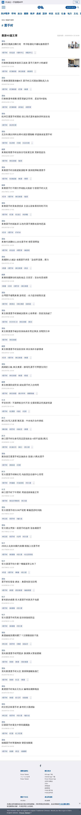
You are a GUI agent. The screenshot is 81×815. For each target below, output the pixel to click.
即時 (13, 13)
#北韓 (24, 411)
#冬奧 (19, 143)
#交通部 (12, 411)
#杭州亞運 (12, 125)
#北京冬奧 (26, 143)
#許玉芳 (18, 697)
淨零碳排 (47, 786)
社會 (63, 13)
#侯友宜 (19, 429)
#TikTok (18, 232)
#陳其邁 (4, 429)
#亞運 (11, 214)
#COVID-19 (13, 322)
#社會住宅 (12, 447)
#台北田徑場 (28, 554)
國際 (26, 13)
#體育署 (28, 107)
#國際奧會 (30, 393)
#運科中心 (20, 52)
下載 (76, 2)
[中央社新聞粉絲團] (40, 766)
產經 (38, 13)
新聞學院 (47, 788)
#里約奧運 (18, 590)
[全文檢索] (78, 7)
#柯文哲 (4, 519)
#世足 (17, 751)
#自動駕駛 (12, 179)
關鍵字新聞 (10, 20)
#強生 (19, 411)
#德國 (11, 751)
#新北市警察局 (14, 501)
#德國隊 (23, 751)
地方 (70, 13)
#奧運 (26, 358)
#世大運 (27, 447)
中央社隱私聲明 (64, 804)
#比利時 (12, 143)
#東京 (30, 322)
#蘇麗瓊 (12, 554)
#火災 (17, 680)
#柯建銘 (12, 483)
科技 (51, 13)
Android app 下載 (50, 777)
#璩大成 (19, 519)
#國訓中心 (29, 52)
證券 (45, 13)
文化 (76, 13)
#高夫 (26, 268)
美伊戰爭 (5, 13)
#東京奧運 (21, 71)
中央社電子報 (49, 790)
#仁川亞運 (18, 733)
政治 (20, 13)
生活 (57, 13)
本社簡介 (23, 800)
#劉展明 (30, 71)
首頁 (3, 20)
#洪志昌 (12, 52)
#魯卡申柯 (21, 393)
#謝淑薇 (25, 697)
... (35, 52)
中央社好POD (49, 792)
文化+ (46, 783)
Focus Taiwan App (50, 779)
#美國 (4, 268)
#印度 (4, 572)
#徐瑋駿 (25, 214)
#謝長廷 (28, 304)
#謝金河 (25, 644)
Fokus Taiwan (24, 779)
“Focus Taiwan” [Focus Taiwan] (25, 813)
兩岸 (32, 13)
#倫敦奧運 (27, 590)
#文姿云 (18, 214)
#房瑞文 (21, 107)
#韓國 (4, 286)
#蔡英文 (12, 304)
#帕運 (26, 89)
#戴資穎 (27, 250)
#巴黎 (20, 89)
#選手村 (4, 52)
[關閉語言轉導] (79, 810)
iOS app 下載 (49, 774)
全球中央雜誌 (49, 781)
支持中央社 (71, 7)
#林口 (20, 447)
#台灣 (19, 536)
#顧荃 (20, 161)
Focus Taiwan (24, 774)
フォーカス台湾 (25, 777)
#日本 (4, 196)
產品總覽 (47, 800)
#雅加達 (12, 465)
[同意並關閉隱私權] (79, 804)
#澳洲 (11, 662)
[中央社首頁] (40, 7)
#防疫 (26, 375)
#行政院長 (20, 483)
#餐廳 (17, 572)
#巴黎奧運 (12, 71)
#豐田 (26, 179)
